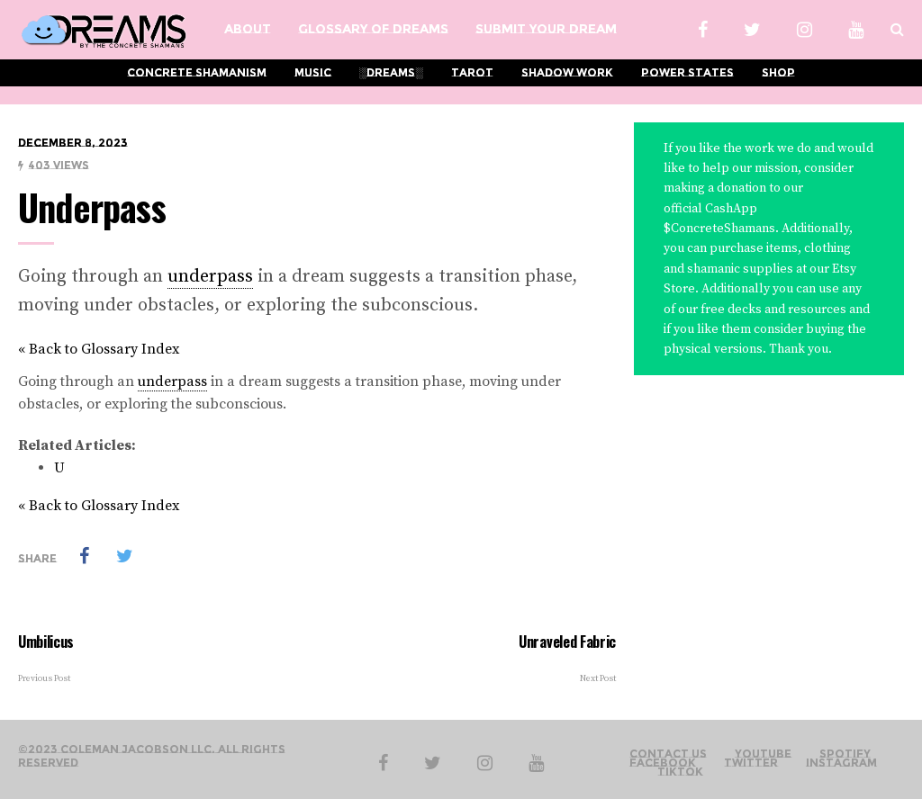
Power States (687, 72)
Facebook (662, 763)
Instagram (841, 763)
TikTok (680, 772)
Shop (778, 72)
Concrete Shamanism (197, 72)
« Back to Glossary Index (98, 349)
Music (312, 72)
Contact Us (668, 754)
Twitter (751, 763)
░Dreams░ (391, 72)
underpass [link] (210, 276)
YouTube (763, 754)
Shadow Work (567, 72)
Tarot (472, 72)
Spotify (845, 754)
